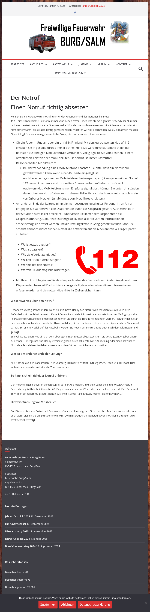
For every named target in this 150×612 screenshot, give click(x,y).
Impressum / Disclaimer (70, 73)
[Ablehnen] (145, 603)
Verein (102, 64)
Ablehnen (67, 605)
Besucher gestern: (16, 579)
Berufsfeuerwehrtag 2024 (20, 546)
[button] (45, 64)
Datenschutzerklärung (95, 605)
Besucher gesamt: (16, 587)
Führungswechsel (15, 524)
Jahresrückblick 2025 (93, 5)
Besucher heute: (15, 572)
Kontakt (121, 64)
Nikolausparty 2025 (17, 531)
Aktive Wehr (61, 64)
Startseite (17, 64)
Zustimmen (48, 605)
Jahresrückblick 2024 (17, 538)
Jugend (83, 64)
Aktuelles (36, 64)
